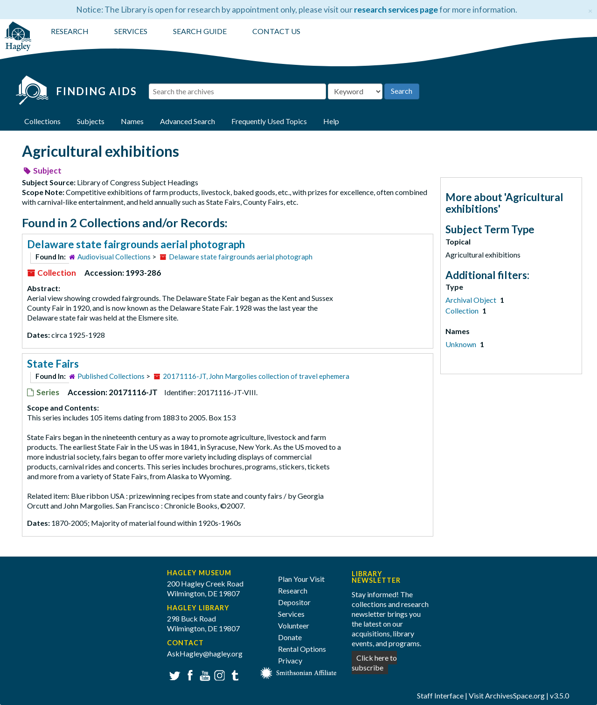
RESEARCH (70, 31)
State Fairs (53, 363)
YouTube (203, 674)
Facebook (188, 674)
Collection (462, 310)
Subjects (90, 121)
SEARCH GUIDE (200, 31)
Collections (42, 121)
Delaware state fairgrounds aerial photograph (136, 244)
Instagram (218, 674)
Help (331, 121)
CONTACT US (276, 31)
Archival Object (471, 299)
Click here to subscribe (374, 662)
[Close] (590, 9)
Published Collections (111, 376)
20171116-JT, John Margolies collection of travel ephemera (256, 376)
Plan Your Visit (301, 578)
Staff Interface (440, 695)
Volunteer (293, 625)
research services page (396, 9)
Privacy (290, 660)
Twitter (173, 674)
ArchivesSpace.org (515, 695)
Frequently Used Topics (269, 121)
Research (292, 590)
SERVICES (130, 31)
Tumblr (233, 674)
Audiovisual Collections (114, 256)
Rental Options (302, 648)
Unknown (461, 344)
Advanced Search (187, 121)
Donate (290, 637)
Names (132, 121)
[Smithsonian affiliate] (298, 671)
